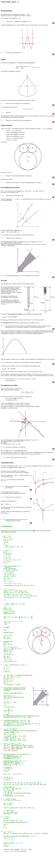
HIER (34, 530)
